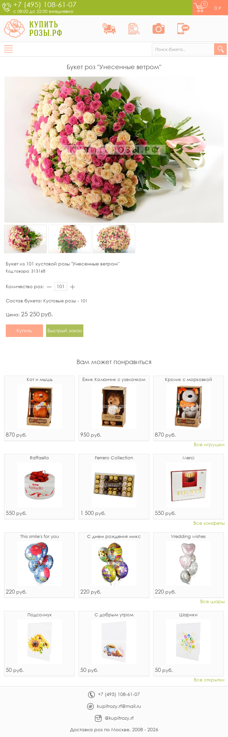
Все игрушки (209, 444)
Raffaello (39, 458)
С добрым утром (114, 615)
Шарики (188, 615)
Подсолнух (39, 615)
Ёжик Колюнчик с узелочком (113, 379)
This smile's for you (39, 536)
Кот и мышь (40, 379)
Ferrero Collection (114, 458)
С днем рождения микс (114, 536)
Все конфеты (209, 523)
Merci (188, 458)
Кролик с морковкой (188, 379)
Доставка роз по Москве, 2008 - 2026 (114, 729)
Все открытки (209, 680)
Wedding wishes (188, 536)
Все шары (212, 601)
